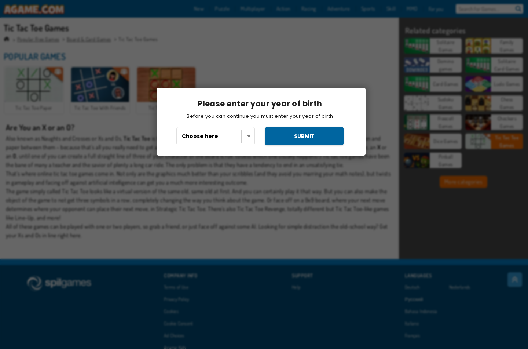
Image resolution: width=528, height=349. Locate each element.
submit (304, 136)
